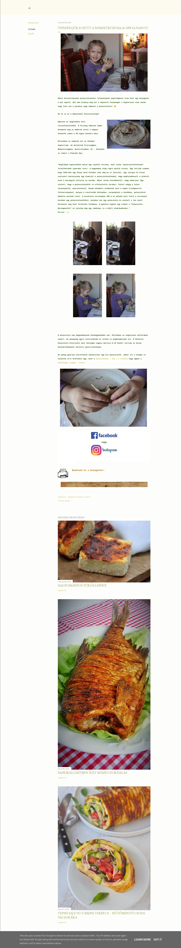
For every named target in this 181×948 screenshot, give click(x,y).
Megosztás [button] (33, 23)
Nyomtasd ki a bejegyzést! (88, 470)
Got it (158, 939)
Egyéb (31, 33)
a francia (123, 359)
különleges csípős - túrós (71, 363)
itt (68, 212)
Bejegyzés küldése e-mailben (79, 497)
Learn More (142, 939)
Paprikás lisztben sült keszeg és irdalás (92, 772)
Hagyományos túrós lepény (82, 585)
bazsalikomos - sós (106, 359)
